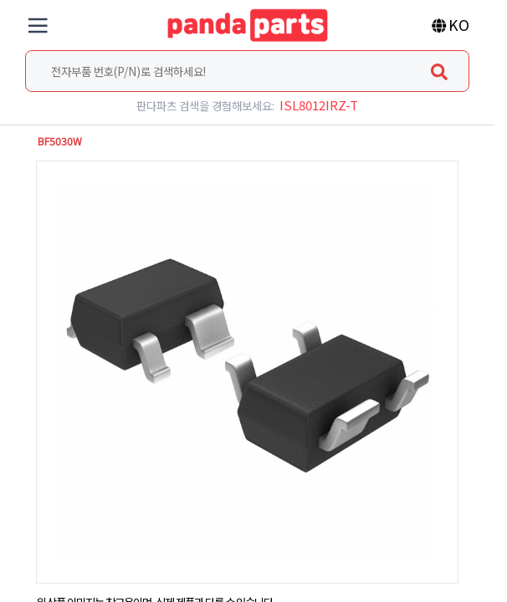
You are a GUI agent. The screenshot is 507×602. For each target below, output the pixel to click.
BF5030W (60, 141)
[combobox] (247, 71)
